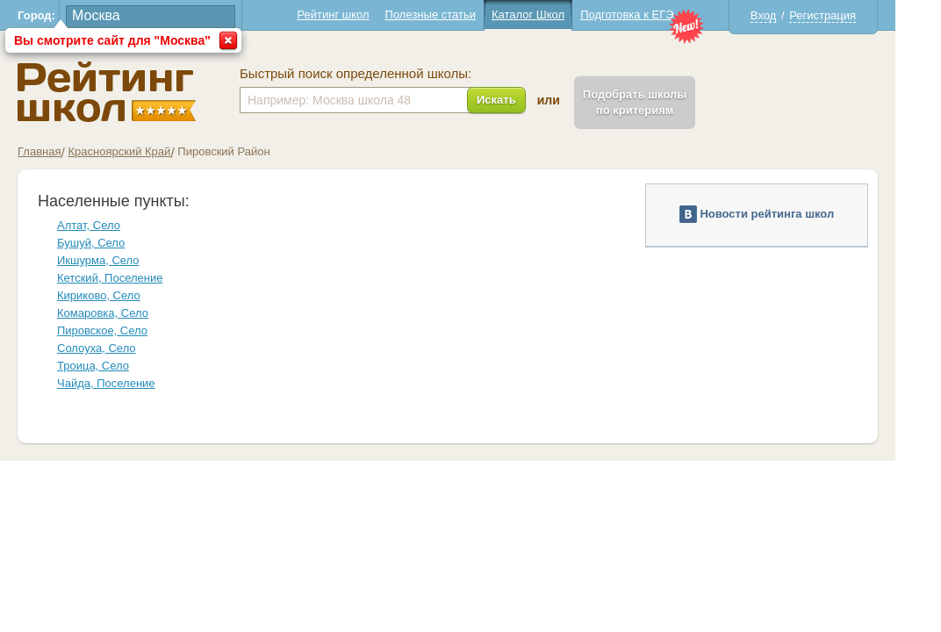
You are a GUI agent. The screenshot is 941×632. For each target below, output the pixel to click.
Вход (786, 15)
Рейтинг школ (355, 14)
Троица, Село (116, 365)
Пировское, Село (125, 330)
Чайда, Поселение (129, 383)
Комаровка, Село (125, 313)
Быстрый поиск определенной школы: (378, 74)
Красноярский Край (141, 151)
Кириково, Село (121, 295)
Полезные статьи (453, 14)
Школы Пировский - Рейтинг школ (129, 91)
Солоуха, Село (119, 348)
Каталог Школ (550, 14)
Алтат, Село (111, 225)
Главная (61, 151)
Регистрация (845, 15)
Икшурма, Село (121, 260)
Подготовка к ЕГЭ (649, 14)
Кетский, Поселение (132, 277)
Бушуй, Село (113, 242)
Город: (59, 15)
